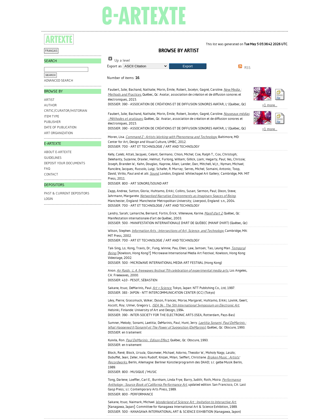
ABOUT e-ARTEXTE (58, 152)
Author (50, 105)
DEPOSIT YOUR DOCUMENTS (64, 163)
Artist (49, 100)
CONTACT (51, 174)
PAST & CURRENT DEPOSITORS (66, 193)
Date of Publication (60, 127)
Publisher (52, 122)
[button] (187, 66)
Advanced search (58, 80)
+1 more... (269, 105)
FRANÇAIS (51, 51)
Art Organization (58, 133)
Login (48, 199)
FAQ (47, 169)
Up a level (118, 60)
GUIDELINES (52, 158)
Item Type (51, 116)
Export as (114, 66)
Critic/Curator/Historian (65, 111)
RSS (244, 68)
